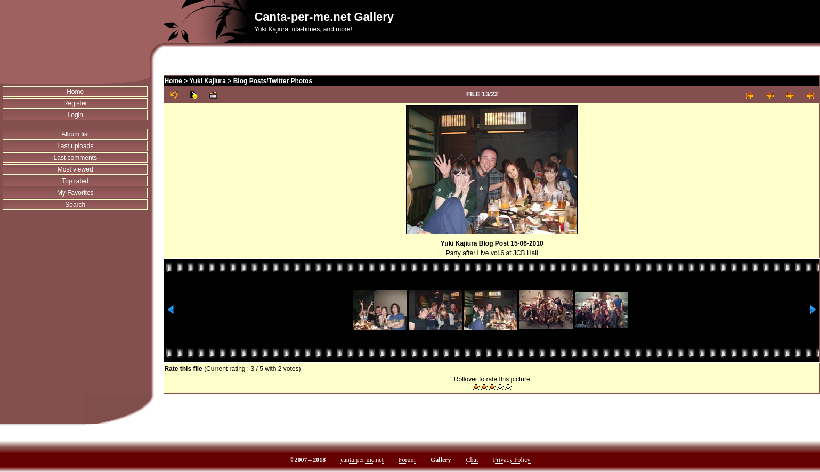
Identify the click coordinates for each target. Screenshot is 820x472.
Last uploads (75, 146)
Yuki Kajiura (207, 81)
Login (75, 115)
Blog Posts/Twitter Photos (272, 81)
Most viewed (75, 169)
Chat (472, 459)
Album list (75, 134)
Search (75, 204)
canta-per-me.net (362, 459)
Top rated (75, 181)
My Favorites (75, 193)
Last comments (75, 157)
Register (75, 103)
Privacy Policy (511, 459)
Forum (407, 459)
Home (75, 91)
